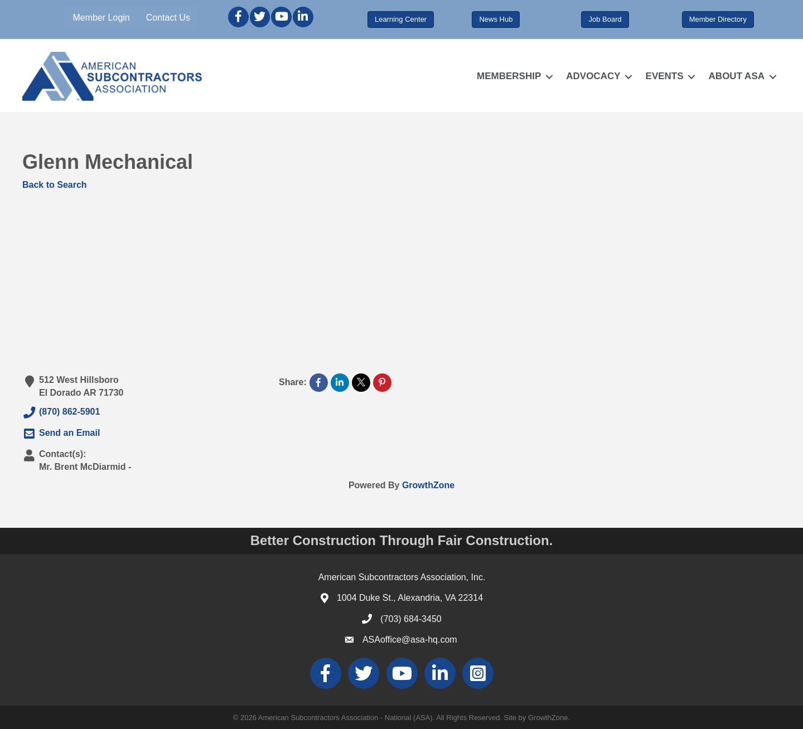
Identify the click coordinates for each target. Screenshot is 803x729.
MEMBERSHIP (509, 76)
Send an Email (61, 433)
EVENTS (665, 76)
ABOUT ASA (737, 76)
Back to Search (54, 184)
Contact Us (168, 17)
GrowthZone (428, 485)
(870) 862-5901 (61, 412)
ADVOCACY (593, 76)
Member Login (100, 17)
